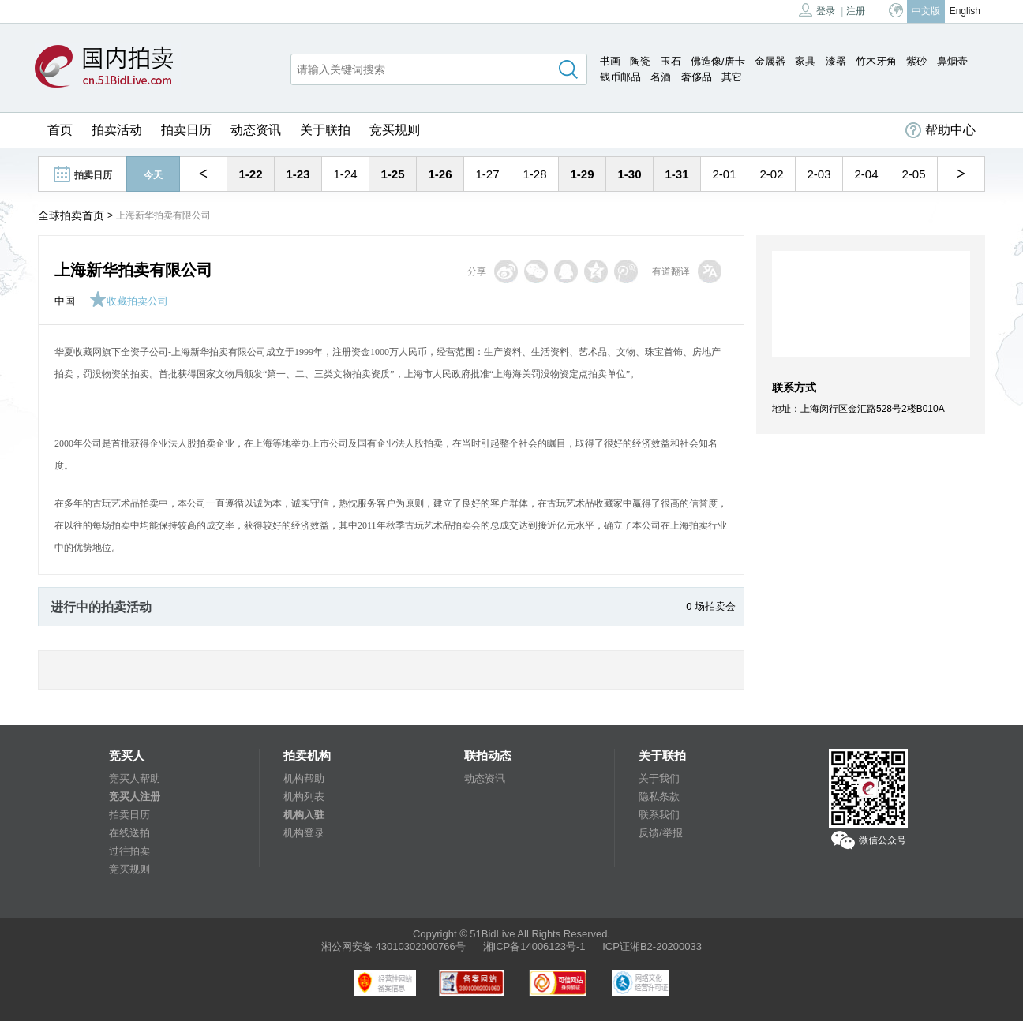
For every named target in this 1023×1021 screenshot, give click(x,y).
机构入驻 (303, 815)
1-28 (534, 174)
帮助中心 (940, 130)
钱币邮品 (620, 77)
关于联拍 (325, 130)
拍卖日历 (186, 130)
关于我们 (659, 778)
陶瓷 (640, 61)
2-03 (818, 174)
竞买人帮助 (134, 778)
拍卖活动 (117, 130)
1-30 (629, 174)
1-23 (297, 174)
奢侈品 (696, 77)
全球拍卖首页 (71, 215)
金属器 (770, 61)
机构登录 (303, 833)
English (965, 11)
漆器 (836, 61)
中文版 (926, 11)
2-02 (771, 174)
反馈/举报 (661, 833)
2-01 (724, 174)
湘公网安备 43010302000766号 (393, 946)
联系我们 (659, 815)
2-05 (913, 174)
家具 (805, 61)
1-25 (392, 174)
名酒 (660, 77)
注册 (855, 11)
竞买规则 (394, 130)
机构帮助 (303, 778)
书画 (610, 61)
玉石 (671, 61)
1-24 (345, 174)
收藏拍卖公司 (128, 301)
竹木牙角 (876, 61)
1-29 (582, 174)
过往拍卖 (129, 851)
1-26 (440, 174)
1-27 (487, 174)
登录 (817, 10)
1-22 (250, 174)
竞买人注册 (134, 796)
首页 (60, 130)
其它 (731, 77)
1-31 (676, 174)
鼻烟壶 (952, 61)
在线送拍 (129, 833)
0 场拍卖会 (711, 606)
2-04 (866, 174)
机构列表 (303, 796)
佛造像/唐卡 (718, 61)
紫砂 (916, 61)
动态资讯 (255, 130)
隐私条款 (659, 796)
